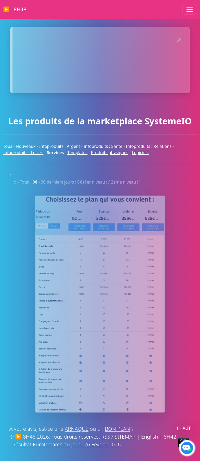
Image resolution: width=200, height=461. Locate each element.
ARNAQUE (76, 428)
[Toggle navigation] (189, 9)
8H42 (170, 436)
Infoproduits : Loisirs (23, 152)
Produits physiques (109, 152)
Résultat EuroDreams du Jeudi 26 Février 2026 (66, 444)
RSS (105, 436)
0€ (35, 182)
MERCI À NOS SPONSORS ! (91, 82)
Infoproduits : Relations (148, 146)
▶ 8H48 (15, 9)
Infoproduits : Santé (103, 146)
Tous (7, 146)
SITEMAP (125, 436)
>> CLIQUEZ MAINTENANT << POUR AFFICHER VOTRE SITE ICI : (91, 38)
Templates (77, 152)
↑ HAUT (183, 428)
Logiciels (140, 152)
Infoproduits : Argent (59, 146)
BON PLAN (117, 428)
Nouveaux (26, 146)
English (149, 436)
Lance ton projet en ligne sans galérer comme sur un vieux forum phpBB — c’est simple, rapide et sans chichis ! (107, 60)
